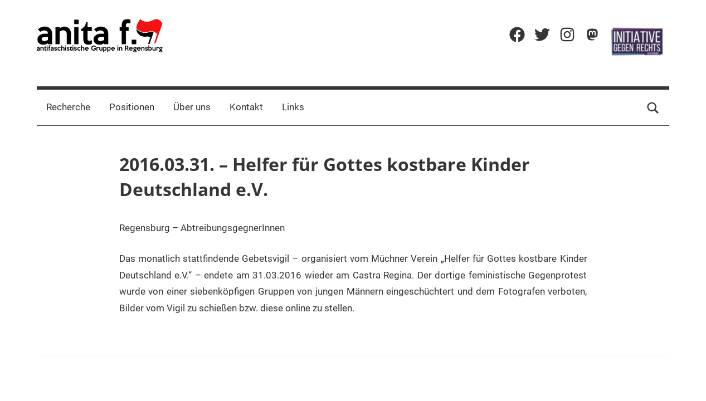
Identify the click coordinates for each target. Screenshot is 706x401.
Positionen (131, 107)
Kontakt (246, 107)
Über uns (192, 107)
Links (293, 107)
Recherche (68, 107)
